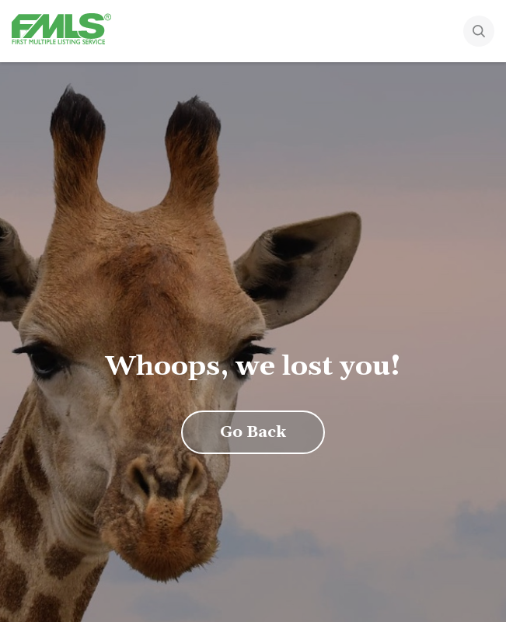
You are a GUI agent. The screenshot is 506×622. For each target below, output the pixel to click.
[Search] (479, 32)
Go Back (253, 432)
